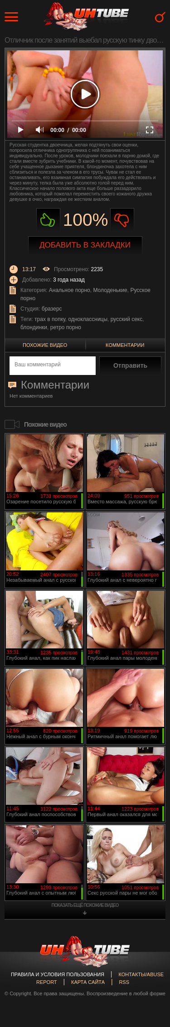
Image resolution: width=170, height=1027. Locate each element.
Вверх (149, 964)
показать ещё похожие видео (85, 905)
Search (160, 17)
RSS (124, 982)
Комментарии (125, 345)
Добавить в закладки (85, 245)
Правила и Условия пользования (57, 974)
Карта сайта (88, 982)
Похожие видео (45, 345)
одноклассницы (88, 319)
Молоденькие (110, 290)
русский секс (126, 319)
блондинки (33, 327)
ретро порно (65, 327)
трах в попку (49, 319)
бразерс (52, 309)
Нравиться (48, 220)
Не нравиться (122, 220)
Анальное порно (69, 290)
